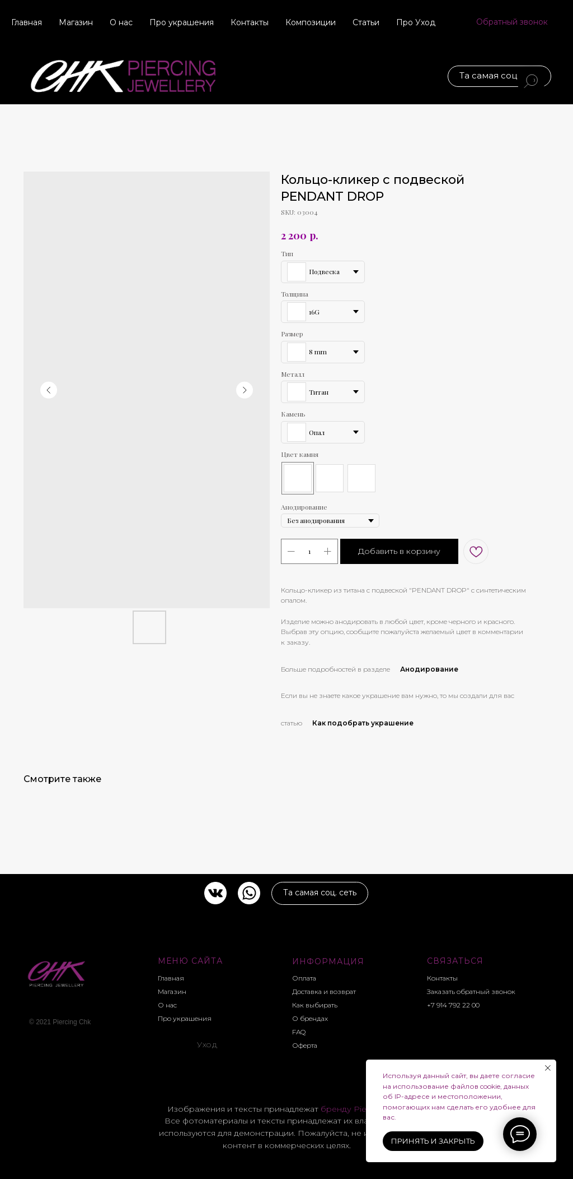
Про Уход (415, 22)
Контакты (250, 22)
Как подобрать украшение (363, 723)
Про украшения (181, 22)
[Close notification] (547, 1068)
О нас (121, 22)
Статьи (366, 22)
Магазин (76, 22)
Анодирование (429, 669)
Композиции (310, 22)
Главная (26, 22)
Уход (207, 1044)
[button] (512, 22)
